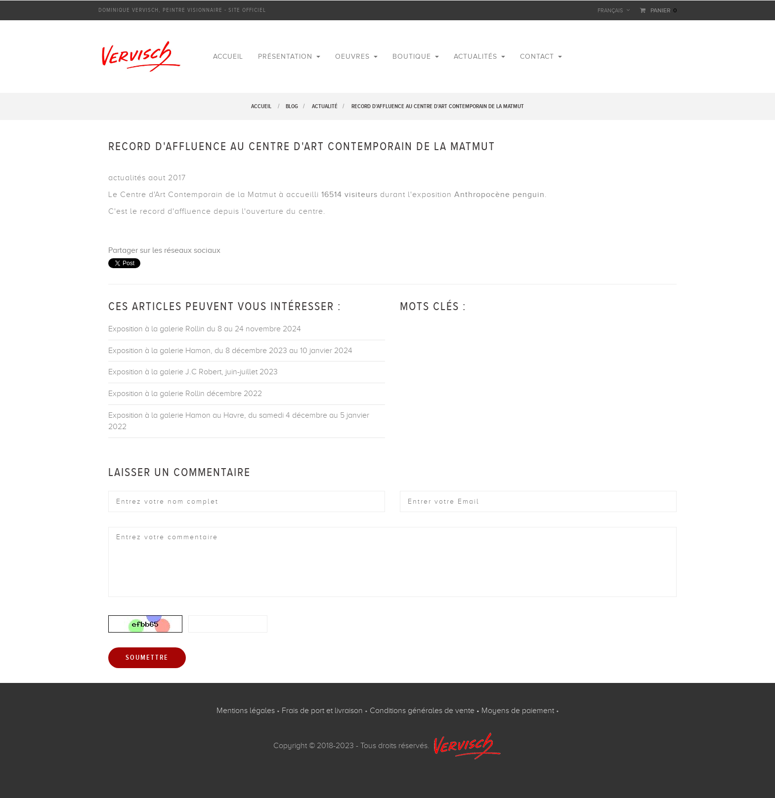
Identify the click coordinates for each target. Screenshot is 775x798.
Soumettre (147, 658)
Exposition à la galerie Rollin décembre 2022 (185, 393)
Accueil (261, 106)
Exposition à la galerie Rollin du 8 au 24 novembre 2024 (204, 328)
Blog (292, 106)
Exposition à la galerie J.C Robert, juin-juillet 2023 (193, 371)
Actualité (325, 106)
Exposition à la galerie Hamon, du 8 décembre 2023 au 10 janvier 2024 (230, 350)
